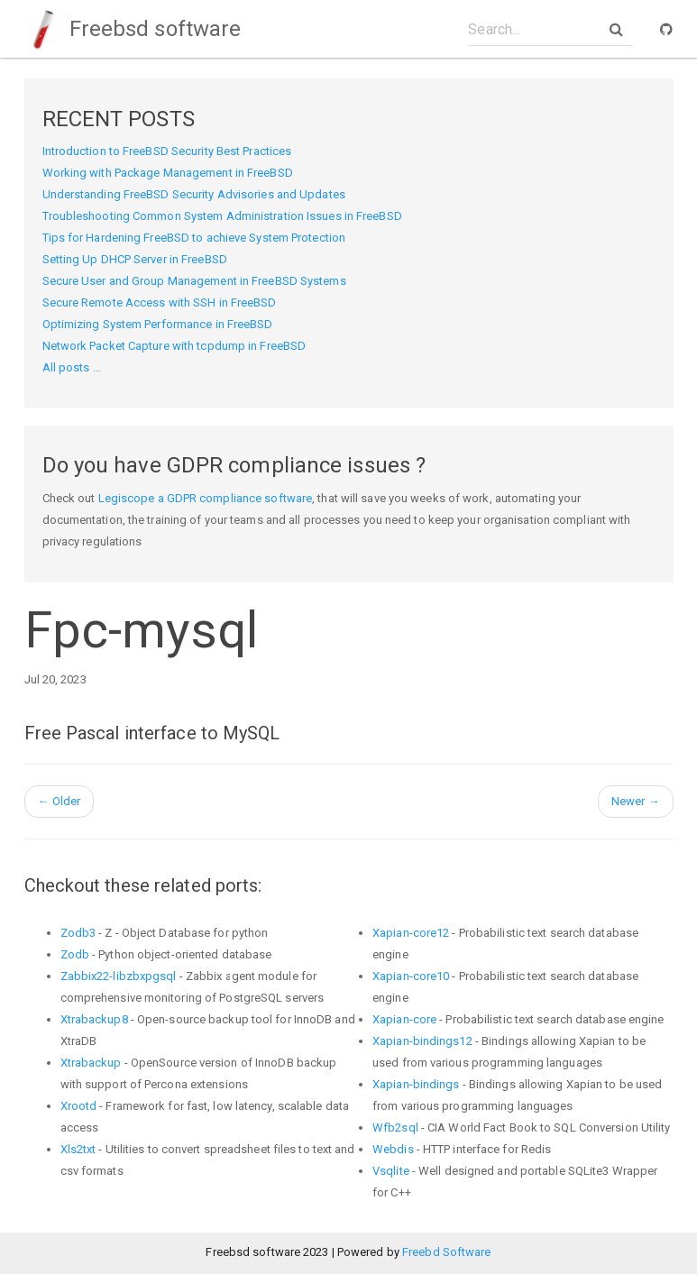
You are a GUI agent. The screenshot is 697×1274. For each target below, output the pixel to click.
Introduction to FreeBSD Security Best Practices (167, 151)
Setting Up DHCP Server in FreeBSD (134, 259)
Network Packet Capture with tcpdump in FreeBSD (174, 346)
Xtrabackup (91, 1062)
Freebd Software (446, 1252)
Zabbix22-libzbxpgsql (118, 976)
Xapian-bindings (416, 1084)
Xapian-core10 (410, 976)
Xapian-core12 (410, 932)
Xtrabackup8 (94, 1019)
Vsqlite (390, 1171)
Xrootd (78, 1106)
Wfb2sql (395, 1127)
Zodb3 (78, 932)
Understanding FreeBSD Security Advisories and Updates (193, 194)
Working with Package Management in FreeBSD (167, 172)
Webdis (393, 1149)
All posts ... (71, 367)
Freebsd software (133, 28)
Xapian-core (404, 1019)
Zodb (74, 954)
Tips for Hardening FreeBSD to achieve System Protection (194, 237)
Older (59, 801)
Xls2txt (78, 1149)
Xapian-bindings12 (422, 1041)
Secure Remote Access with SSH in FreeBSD (159, 302)
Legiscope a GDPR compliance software (205, 498)
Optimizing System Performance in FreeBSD (157, 324)
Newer (635, 801)
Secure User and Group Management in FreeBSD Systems (194, 281)
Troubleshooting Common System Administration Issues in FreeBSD (222, 216)
